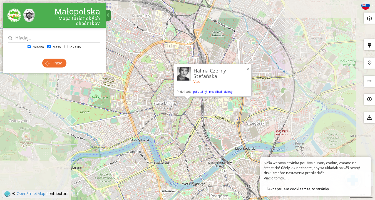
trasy (54, 46)
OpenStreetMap (31, 193)
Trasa (53, 63)
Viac (196, 81)
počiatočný (200, 92)
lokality (72, 46)
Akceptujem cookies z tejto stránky (298, 188)
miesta (36, 46)
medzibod (215, 92)
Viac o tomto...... (276, 178)
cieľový (228, 92)
